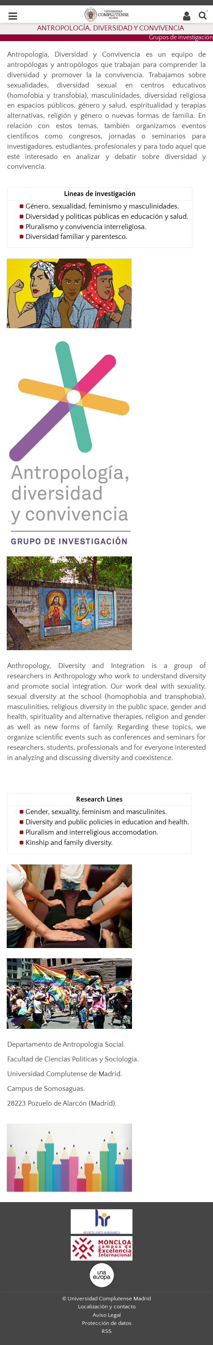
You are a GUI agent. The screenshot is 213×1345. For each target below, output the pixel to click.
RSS (106, 1331)
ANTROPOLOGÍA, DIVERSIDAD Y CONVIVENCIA (110, 28)
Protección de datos (107, 1323)
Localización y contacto (107, 1306)
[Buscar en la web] (203, 15)
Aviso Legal (107, 1315)
